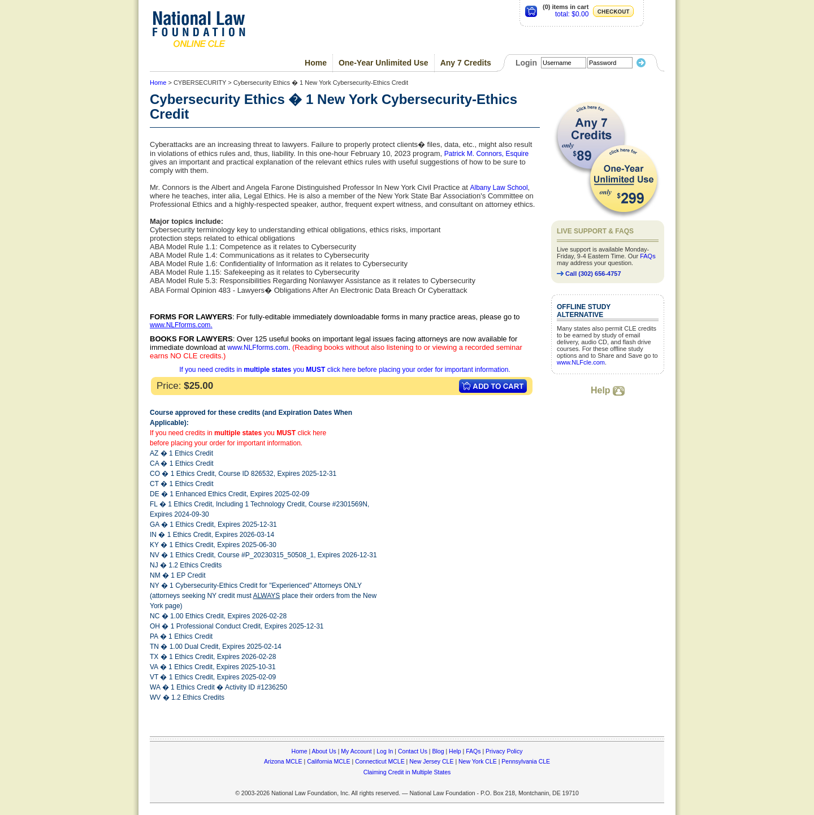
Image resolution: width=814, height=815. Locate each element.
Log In (384, 751)
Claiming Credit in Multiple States (407, 772)
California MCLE (328, 761)
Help (608, 390)
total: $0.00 (571, 14)
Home (316, 62)
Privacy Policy (504, 751)
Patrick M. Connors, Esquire (486, 154)
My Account (356, 751)
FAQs (648, 256)
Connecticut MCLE (380, 761)
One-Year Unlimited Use (383, 62)
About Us (324, 751)
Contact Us (412, 751)
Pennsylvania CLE (525, 761)
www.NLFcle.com (581, 362)
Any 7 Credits (465, 62)
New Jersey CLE (431, 761)
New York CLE (477, 761)
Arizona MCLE (283, 761)
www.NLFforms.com (180, 325)
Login (526, 62)
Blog (438, 751)
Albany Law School (499, 188)
